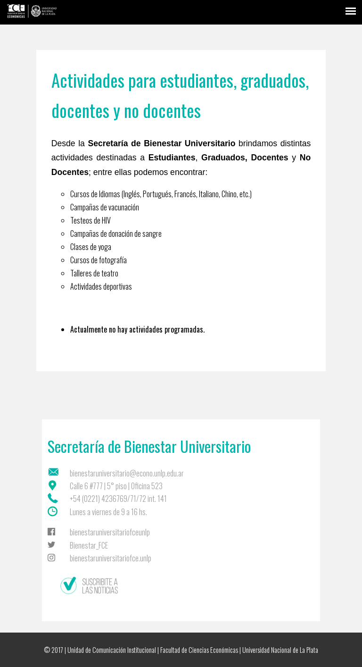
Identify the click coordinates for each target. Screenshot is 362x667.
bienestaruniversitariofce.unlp (110, 558)
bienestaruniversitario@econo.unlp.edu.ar (127, 473)
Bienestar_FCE (89, 545)
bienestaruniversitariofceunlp (110, 532)
